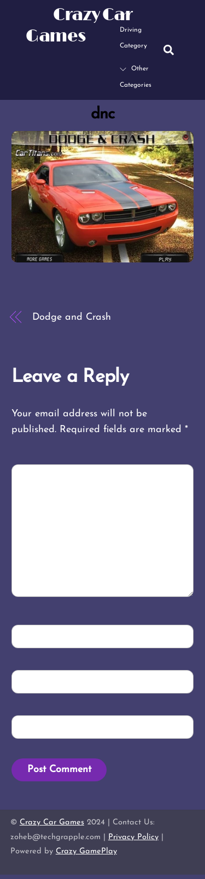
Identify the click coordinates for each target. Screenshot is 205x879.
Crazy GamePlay (86, 851)
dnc (102, 114)
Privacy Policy (133, 837)
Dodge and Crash (72, 317)
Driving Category (133, 29)
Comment (43, 475)
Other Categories (135, 76)
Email (34, 681)
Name (33, 635)
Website (36, 726)
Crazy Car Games (52, 822)
